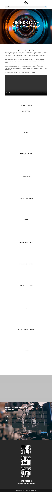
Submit (44, 434)
